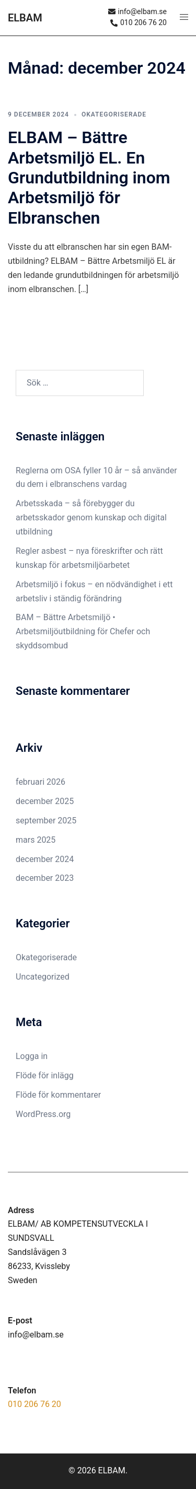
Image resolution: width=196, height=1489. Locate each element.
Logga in (32, 1056)
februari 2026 (40, 782)
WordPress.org (43, 1114)
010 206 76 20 (34, 1404)
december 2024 (45, 859)
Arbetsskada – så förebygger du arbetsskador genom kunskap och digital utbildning (91, 517)
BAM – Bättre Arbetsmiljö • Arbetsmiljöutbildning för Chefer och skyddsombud (83, 631)
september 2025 (46, 820)
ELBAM (25, 17)
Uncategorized (43, 977)
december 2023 (45, 878)
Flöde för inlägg (45, 1075)
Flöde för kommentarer (58, 1095)
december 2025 (45, 801)
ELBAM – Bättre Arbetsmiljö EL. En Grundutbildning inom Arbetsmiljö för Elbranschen (89, 177)
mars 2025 (35, 840)
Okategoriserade (114, 114)
